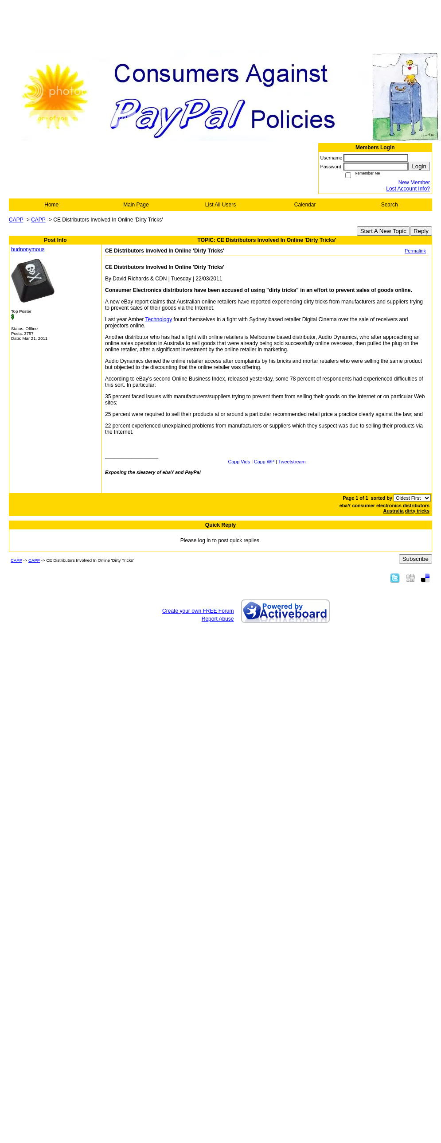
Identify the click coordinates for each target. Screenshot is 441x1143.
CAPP (16, 220)
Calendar (305, 205)
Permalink (415, 250)
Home (51, 205)
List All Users (220, 205)
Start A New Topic (383, 231)
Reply (421, 231)
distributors (416, 505)
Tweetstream (292, 461)
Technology (158, 319)
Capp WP (264, 461)
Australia (393, 510)
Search (389, 205)
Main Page (135, 205)
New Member (414, 182)
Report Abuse (218, 619)
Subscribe (415, 559)
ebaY (345, 505)
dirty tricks (417, 510)
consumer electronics (377, 505)
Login (419, 166)
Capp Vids (239, 461)
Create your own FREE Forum (198, 611)
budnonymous (27, 249)
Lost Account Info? (408, 189)
